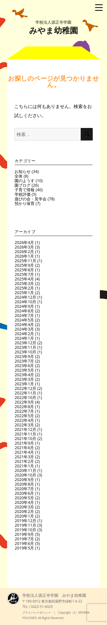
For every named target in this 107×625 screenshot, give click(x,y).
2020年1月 (24, 516)
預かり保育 (25, 203)
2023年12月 (25, 342)
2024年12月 (25, 297)
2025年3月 (24, 283)
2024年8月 (24, 310)
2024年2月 (24, 333)
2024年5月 (24, 320)
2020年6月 (24, 493)
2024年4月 (24, 324)
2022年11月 (25, 393)
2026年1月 (24, 256)
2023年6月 (24, 365)
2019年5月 (24, 548)
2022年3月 (24, 424)
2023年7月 (24, 361)
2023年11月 (25, 347)
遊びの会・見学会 (31, 198)
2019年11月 (25, 525)
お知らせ (23, 171)
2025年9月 (24, 265)
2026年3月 (24, 247)
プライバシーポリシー (36, 612)
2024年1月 (24, 338)
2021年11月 (25, 434)
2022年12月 (25, 388)
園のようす (25, 180)
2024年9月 (24, 306)
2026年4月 (24, 242)
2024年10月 (25, 301)
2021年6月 (24, 447)
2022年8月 (24, 406)
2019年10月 (25, 529)
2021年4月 (24, 452)
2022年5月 (24, 415)
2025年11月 (25, 260)
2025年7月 (24, 274)
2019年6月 (24, 543)
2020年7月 (24, 488)
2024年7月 (24, 315)
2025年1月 (24, 292)
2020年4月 (24, 502)
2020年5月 (24, 497)
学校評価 (23, 194)
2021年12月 (25, 429)
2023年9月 (24, 356)
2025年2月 (24, 288)
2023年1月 (24, 383)
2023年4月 (24, 374)
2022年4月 (24, 420)
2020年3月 (24, 507)
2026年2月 (24, 251)
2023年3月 (24, 379)
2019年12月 (25, 520)
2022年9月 (24, 402)
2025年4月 (24, 279)
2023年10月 (25, 352)
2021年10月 (25, 438)
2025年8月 (24, 269)
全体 (19, 176)
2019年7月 (24, 538)
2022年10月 (25, 397)
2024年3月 (24, 329)
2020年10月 (25, 475)
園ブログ (23, 185)
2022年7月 (24, 411)
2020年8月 (24, 484)
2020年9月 (24, 479)
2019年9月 (24, 534)
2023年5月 (24, 370)
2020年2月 (24, 511)
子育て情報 (25, 189)
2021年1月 (24, 466)
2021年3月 (24, 456)
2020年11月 (25, 470)
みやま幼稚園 (53, 27)
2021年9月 (24, 443)
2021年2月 (24, 461)
